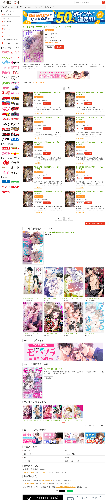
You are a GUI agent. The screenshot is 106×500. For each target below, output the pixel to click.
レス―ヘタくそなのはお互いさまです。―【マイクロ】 (73, 273)
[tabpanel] (28, 388)
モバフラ (53, 12)
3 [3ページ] (63, 63)
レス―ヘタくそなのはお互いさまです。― (53, 273)
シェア (56, 466)
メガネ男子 (27, 436)
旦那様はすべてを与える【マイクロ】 (32, 308)
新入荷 (26, 491)
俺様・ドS (68, 432)
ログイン (45, 447)
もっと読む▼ (38, 88)
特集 (43, 491)
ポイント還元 (50, 5)
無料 (58, 491)
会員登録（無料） (29, 447)
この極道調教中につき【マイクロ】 (53, 308)
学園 (25, 432)
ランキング (35, 491)
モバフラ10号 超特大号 (53, 344)
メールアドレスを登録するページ (66, 462)
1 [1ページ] (58, 63)
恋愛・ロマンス (28, 429)
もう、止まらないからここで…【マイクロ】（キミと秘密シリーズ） (73, 308)
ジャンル (51, 491)
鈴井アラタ (54, 9)
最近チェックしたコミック (71, 491)
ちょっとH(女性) (70, 429)
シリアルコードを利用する (11, 18)
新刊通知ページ (47, 455)
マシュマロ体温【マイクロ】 (93, 308)
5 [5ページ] (68, 63)
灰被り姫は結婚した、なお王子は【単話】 (32, 273)
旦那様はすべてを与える (92, 273)
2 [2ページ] (61, 63)
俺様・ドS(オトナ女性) (72, 436)
